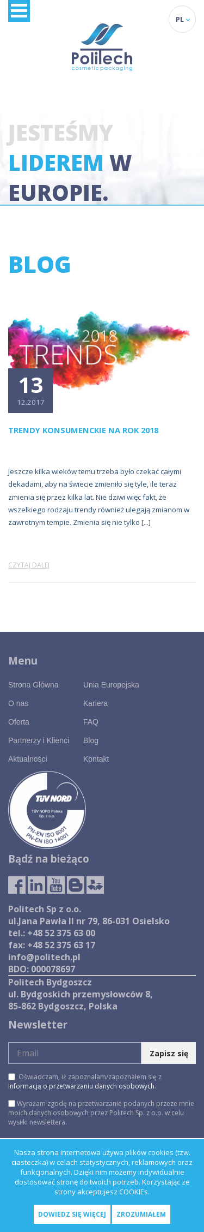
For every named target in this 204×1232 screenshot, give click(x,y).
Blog (90, 740)
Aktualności (27, 759)
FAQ (90, 721)
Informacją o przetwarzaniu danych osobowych (81, 1086)
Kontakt (96, 759)
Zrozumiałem (141, 1214)
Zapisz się (169, 1053)
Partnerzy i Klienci (38, 740)
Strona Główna (33, 684)
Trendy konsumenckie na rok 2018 (83, 429)
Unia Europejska (111, 684)
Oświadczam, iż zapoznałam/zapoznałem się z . (85, 1081)
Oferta (18, 721)
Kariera (95, 703)
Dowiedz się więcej (72, 1214)
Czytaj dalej (29, 565)
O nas (18, 703)
